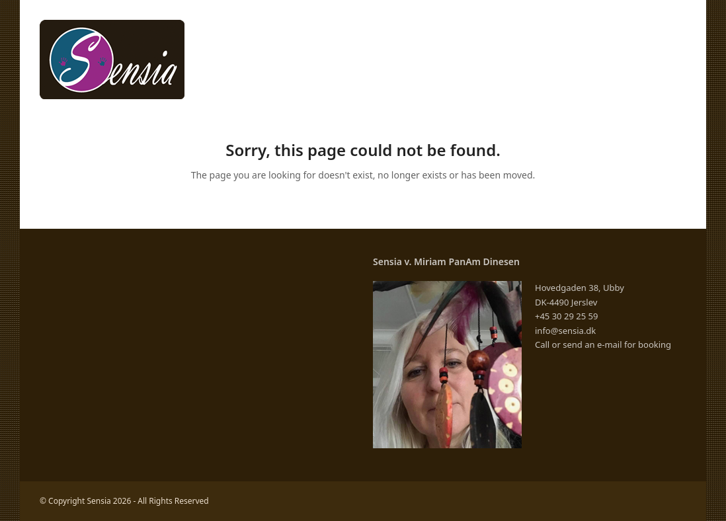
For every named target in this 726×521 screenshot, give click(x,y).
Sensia (98, 500)
